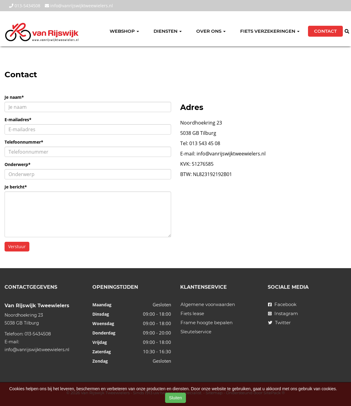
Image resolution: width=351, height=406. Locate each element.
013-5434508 (24, 5)
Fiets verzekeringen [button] (270, 31)
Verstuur (17, 246)
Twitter (279, 322)
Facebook (282, 304)
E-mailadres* (18, 119)
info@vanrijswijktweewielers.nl (79, 5)
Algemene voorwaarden (207, 304)
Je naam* (14, 97)
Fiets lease (192, 313)
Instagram (283, 313)
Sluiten (175, 397)
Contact (325, 31)
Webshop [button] (124, 31)
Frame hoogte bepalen (206, 322)
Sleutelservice (195, 331)
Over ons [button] (211, 31)
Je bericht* (16, 187)
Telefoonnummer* (24, 142)
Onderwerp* (18, 164)
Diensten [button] (168, 31)
